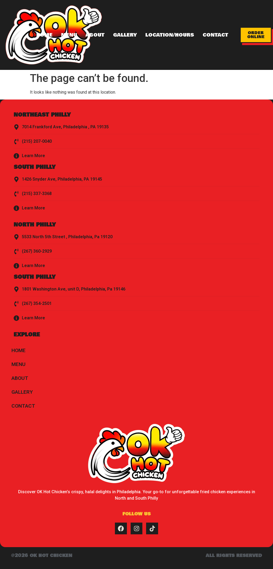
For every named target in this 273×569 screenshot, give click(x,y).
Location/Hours (169, 35)
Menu (69, 35)
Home (44, 35)
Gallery (125, 35)
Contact (215, 35)
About (95, 35)
